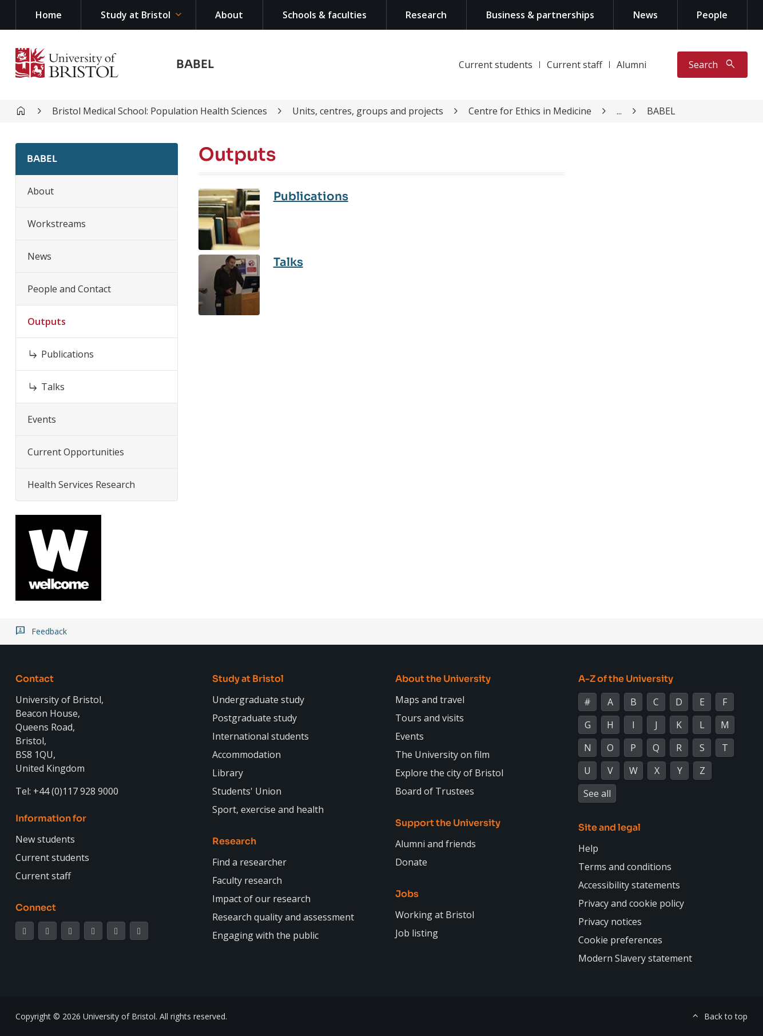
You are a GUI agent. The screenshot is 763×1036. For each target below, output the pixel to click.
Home (48, 15)
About (229, 15)
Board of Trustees (434, 791)
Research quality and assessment (283, 917)
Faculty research (247, 880)
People (712, 15)
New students (45, 839)
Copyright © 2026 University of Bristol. (86, 1016)
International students (260, 736)
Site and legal (609, 827)
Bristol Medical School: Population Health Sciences (159, 111)
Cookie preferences (620, 940)
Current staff (574, 64)
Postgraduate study (254, 718)
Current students (495, 64)
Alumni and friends (435, 843)
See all (597, 793)
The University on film (442, 754)
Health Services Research (81, 484)
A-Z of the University (625, 679)
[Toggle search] (712, 64)
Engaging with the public (265, 935)
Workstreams (56, 223)
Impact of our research (261, 898)
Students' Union (246, 791)
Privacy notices (610, 921)
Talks (53, 386)
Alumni (631, 64)
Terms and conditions (624, 866)
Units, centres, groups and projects (367, 111)
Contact (34, 679)
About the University (443, 679)
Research (426, 15)
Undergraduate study (258, 699)
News (645, 15)
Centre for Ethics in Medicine (529, 111)
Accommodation (246, 754)
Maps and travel (429, 699)
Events (41, 419)
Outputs (46, 321)
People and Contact (69, 289)
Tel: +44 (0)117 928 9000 (66, 791)
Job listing (416, 933)
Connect (35, 908)
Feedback (49, 632)
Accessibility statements (629, 885)
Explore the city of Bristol (449, 773)
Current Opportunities (75, 452)
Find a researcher (249, 862)
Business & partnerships (540, 15)
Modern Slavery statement (635, 958)
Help (588, 848)
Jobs (407, 894)
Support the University (447, 823)
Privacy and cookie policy (631, 903)
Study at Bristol (135, 15)
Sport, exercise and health (268, 809)
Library (227, 773)
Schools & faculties (325, 15)
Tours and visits (429, 718)
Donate (411, 862)
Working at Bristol (434, 914)
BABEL (195, 64)
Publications (67, 354)
